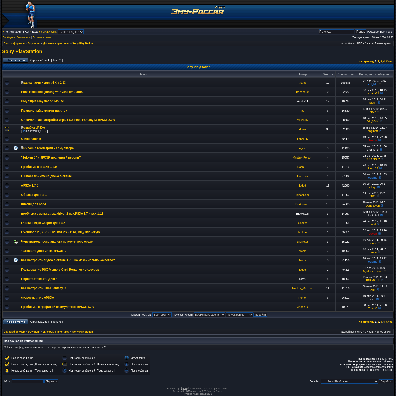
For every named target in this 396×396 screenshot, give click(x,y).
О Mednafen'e (31, 139)
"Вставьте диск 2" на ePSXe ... (43, 251)
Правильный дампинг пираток (44, 110)
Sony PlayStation (82, 43)
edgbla (372, 84)
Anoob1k (302, 306)
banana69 (302, 91)
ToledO (372, 308)
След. (389, 61)
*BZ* (373, 112)
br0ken (302, 232)
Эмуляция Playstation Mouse (42, 101)
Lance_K (302, 138)
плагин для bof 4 (33, 204)
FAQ (26, 31)
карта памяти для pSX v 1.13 (44, 82)
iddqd (302, 185)
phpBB (183, 388)
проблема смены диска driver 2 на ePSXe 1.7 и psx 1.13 (62, 213)
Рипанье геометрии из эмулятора (48, 148)
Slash (372, 102)
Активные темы (42, 37)
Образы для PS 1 (34, 195)
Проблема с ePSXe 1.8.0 (39, 167)
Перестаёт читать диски (39, 279)
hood (373, 224)
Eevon (372, 140)
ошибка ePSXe (34, 127)
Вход (34, 31)
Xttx (372, 289)
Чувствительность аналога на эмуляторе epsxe (57, 241)
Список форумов (14, 43)
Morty (302, 260)
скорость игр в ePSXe (37, 297)
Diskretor (302, 241)
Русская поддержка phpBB (198, 394)
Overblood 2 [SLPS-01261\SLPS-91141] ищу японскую (60, 232)
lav (302, 110)
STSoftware (192, 391)
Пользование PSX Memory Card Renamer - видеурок (60, 269)
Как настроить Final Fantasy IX (44, 288)
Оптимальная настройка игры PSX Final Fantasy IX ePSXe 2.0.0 (68, 120)
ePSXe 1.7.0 (29, 185)
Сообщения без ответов (17, 37)
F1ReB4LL (372, 280)
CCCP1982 (373, 159)
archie (302, 250)
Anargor (302, 82)
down (302, 129)
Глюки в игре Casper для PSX (43, 223)
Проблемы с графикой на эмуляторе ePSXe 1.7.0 (57, 307)
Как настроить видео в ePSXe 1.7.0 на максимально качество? (68, 260)
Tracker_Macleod (302, 288)
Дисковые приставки (56, 43)
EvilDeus (302, 176)
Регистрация (13, 31)
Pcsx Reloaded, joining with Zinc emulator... (52, 92)
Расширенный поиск (380, 31)
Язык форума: (48, 31)
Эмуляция (34, 43)
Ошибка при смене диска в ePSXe (46, 176)
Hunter (302, 297)
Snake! (302, 222)
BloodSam (302, 194)
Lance (373, 243)
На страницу (366, 61)
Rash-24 (302, 166)
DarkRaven (302, 204)
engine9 (373, 131)
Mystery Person (302, 157)
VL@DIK (302, 119)
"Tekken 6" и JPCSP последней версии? (51, 157)
